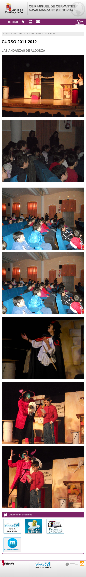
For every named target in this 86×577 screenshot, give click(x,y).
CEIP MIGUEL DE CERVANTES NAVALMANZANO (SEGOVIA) (52, 8)
